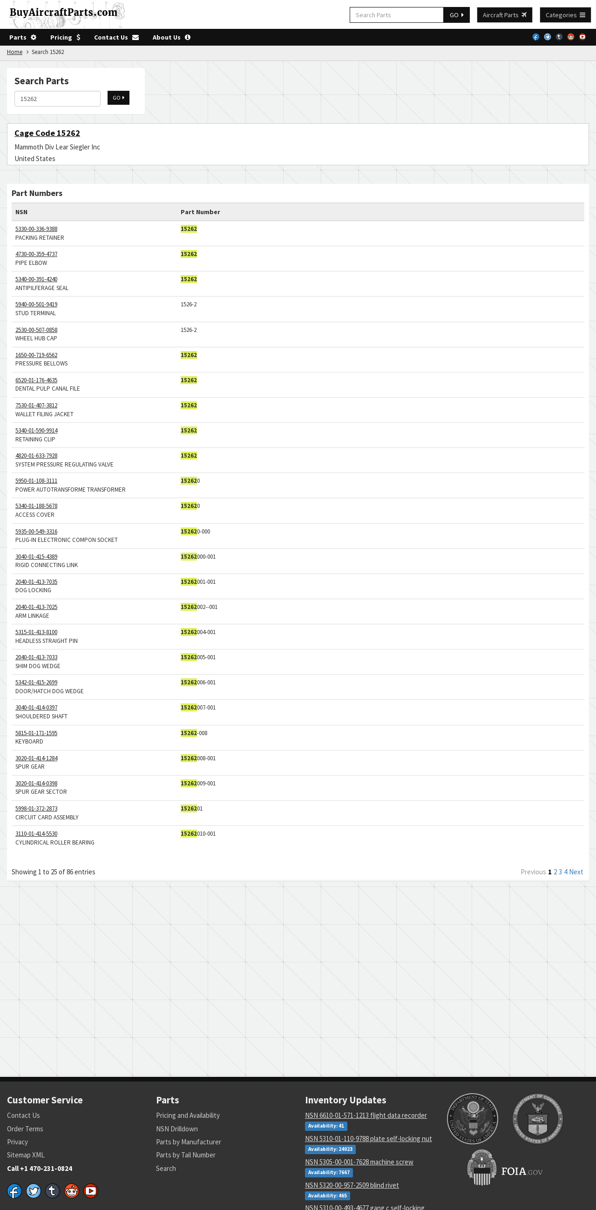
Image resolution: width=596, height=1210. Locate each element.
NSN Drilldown (177, 1128)
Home (14, 52)
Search (166, 1168)
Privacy (17, 1141)
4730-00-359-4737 (36, 254)
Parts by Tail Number (186, 1154)
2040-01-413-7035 (36, 582)
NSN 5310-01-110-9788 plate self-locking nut (368, 1138)
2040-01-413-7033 (36, 657)
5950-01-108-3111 (36, 481)
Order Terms (25, 1128)
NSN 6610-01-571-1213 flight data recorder (366, 1115)
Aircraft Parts (505, 15)
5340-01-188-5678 (36, 506)
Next (576, 871)
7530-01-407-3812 (36, 405)
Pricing (65, 37)
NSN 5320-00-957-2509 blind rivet (352, 1185)
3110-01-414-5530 (36, 834)
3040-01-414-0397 (36, 707)
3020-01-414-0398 (36, 783)
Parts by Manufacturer (188, 1141)
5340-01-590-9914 (36, 430)
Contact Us (116, 37)
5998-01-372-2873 (36, 808)
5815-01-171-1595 (36, 733)
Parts (22, 37)
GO (457, 15)
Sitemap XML (26, 1154)
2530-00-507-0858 (36, 330)
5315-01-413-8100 (36, 632)
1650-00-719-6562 (36, 355)
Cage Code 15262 (47, 133)
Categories (565, 15)
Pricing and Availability (188, 1115)
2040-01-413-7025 (36, 607)
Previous (533, 871)
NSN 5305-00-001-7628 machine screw (359, 1161)
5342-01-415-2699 (36, 682)
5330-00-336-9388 (36, 229)
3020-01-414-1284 (36, 758)
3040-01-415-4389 (36, 557)
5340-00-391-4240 (36, 279)
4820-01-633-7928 (36, 456)
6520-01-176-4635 (36, 380)
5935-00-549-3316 (36, 531)
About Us (171, 37)
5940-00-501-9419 (36, 304)
